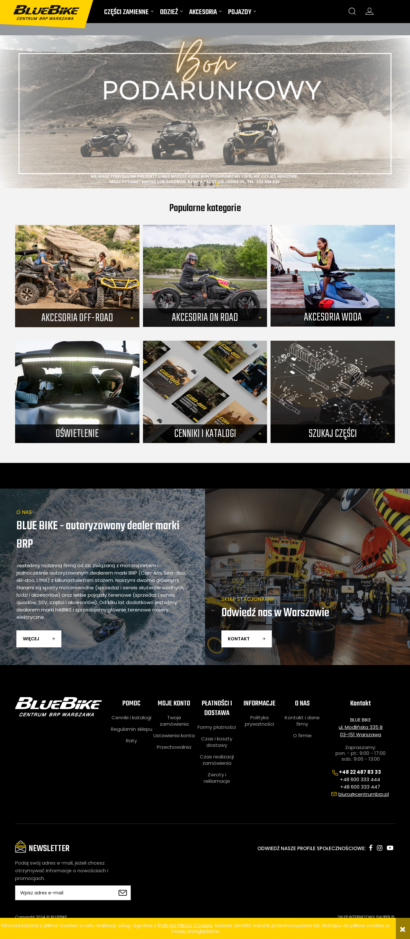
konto (369, 11)
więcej (31, 639)
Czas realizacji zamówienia (217, 760)
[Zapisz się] (123, 892)
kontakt (239, 639)
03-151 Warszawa (360, 734)
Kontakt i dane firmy (302, 720)
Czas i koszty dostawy (216, 742)
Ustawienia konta (174, 735)
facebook (370, 848)
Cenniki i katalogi (131, 717)
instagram (379, 848)
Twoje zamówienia (174, 720)
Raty (131, 741)
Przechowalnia (174, 747)
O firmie (302, 735)
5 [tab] (217, 183)
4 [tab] (211, 183)
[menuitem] (129, 13)
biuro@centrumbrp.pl (363, 794)
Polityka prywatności (259, 720)
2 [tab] (199, 183)
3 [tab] (205, 183)
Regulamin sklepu (131, 729)
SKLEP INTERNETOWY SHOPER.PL (366, 917)
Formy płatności (217, 727)
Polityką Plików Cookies (185, 925)
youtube (390, 848)
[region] (205, 112)
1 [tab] (193, 183)
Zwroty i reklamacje (217, 778)
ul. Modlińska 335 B (361, 727)
